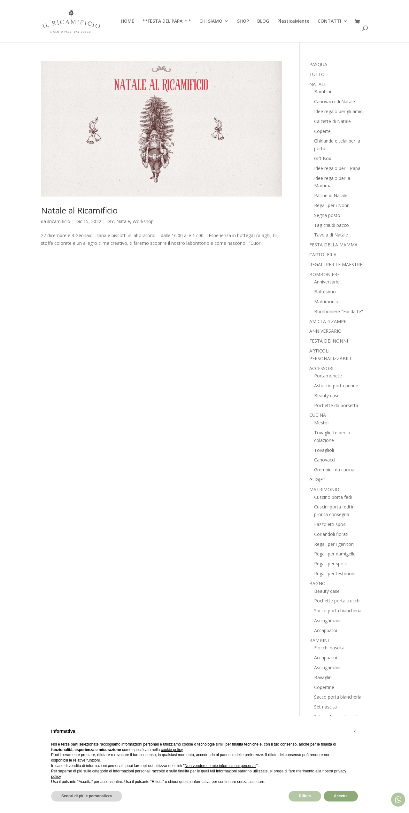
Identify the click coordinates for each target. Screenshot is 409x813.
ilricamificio (58, 221)
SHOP (243, 21)
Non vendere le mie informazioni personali (220, 765)
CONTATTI (329, 21)
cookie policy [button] (171, 749)
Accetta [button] (341, 796)
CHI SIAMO (210, 21)
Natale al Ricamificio (79, 210)
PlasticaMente (293, 21)
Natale (123, 221)
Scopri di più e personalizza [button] (86, 796)
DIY (110, 221)
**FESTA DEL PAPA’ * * (167, 21)
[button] (355, 731)
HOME (127, 21)
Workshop (143, 221)
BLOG (263, 21)
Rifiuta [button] (305, 796)
